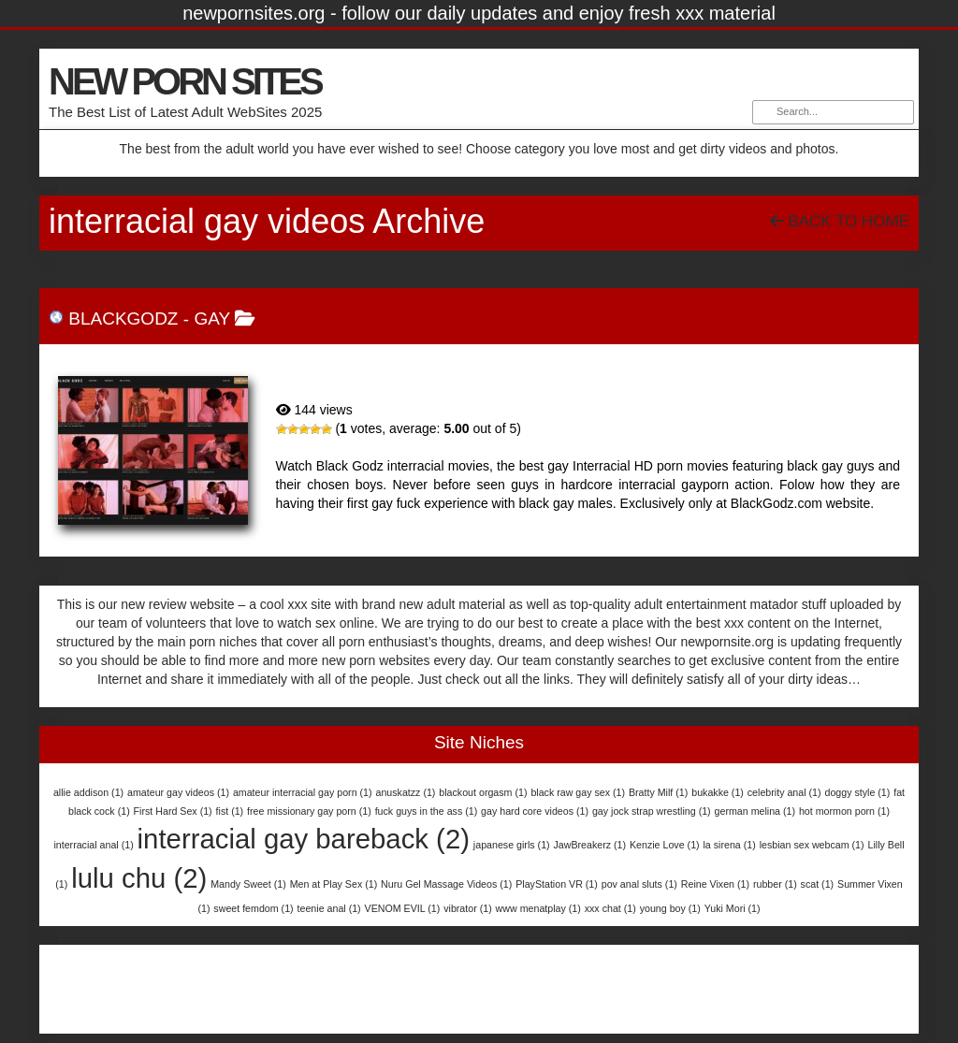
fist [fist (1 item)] (230, 811)
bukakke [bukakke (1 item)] (717, 792)
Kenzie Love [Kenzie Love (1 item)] (665, 844)
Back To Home (839, 221)
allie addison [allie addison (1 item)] (88, 792)
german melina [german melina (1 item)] (755, 811)
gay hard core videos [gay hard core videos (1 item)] (534, 811)
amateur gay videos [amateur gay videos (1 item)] (178, 792)
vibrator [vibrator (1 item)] (467, 908)
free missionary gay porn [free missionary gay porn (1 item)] (309, 811)
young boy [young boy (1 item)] (670, 908)
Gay (211, 318)
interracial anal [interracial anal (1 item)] (93, 844)
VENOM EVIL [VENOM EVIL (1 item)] (403, 908)
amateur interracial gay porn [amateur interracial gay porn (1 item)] (302, 792)
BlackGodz (123, 318)
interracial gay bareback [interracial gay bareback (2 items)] (304, 838)
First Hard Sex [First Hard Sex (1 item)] (173, 811)
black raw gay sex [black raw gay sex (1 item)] (577, 792)
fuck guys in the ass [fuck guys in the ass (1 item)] (426, 811)
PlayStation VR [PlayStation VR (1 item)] (556, 884)
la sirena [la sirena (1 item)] (730, 844)
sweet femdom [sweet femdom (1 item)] (253, 908)
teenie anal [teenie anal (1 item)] (329, 908)
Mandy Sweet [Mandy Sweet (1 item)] (248, 884)
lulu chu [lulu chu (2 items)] (139, 877)
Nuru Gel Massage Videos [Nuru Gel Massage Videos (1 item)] (446, 884)
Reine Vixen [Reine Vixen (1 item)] (715, 884)
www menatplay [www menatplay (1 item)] (538, 908)
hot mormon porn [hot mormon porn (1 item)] (844, 811)
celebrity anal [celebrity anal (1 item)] (784, 792)
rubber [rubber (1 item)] (775, 884)
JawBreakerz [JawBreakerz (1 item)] (590, 844)
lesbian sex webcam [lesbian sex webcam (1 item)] (812, 844)
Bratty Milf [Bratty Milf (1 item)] (658, 792)
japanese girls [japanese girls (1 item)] (511, 844)
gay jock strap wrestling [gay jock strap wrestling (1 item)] (651, 811)
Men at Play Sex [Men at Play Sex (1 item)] (334, 884)
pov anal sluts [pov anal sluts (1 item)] (639, 884)
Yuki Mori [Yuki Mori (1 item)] (732, 908)
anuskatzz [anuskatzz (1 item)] (405, 792)
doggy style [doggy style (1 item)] (857, 792)
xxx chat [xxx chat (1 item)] (610, 908)
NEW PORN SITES (185, 81)
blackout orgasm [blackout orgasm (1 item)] (483, 792)
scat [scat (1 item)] (818, 884)
